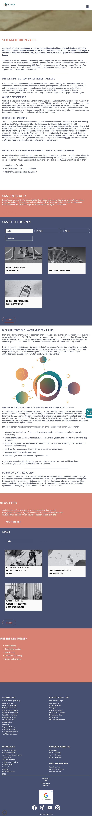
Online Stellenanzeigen (56, 770)
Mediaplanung (53, 718)
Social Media (53, 751)
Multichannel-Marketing (9, 709)
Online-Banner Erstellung (57, 713)
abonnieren (13, 522)
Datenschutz (46, 784)
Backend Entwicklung (9, 753)
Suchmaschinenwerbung (10, 711)
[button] (4, 812)
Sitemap (45, 786)
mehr (9, 320)
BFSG (4, 775)
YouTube (57, 60)
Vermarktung (10, 647)
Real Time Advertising (9, 730)
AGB (45, 782)
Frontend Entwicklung (9, 751)
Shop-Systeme (6, 758)
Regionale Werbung (8, 728)
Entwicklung (10, 653)
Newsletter (54, 513)
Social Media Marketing (9, 716)
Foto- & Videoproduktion (10, 732)
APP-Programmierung (9, 760)
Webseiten (38, 128)
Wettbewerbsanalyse (9, 718)
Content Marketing (55, 758)
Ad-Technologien (7, 765)
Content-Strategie (55, 756)
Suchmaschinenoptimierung (11, 701)
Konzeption (52, 444)
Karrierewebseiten (55, 772)
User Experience (54, 704)
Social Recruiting (54, 768)
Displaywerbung (7, 723)
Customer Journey (8, 704)
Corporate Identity (55, 706)
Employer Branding (13, 660)
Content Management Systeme (12, 756)
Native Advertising (55, 753)
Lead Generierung (8, 720)
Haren (67, 138)
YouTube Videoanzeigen (9, 735)
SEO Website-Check (8, 772)
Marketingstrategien (55, 711)
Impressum (45, 779)
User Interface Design (56, 701)
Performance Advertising (10, 713)
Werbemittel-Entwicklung (10, 763)
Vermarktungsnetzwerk (9, 706)
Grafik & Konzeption (13, 650)
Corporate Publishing (13, 656)
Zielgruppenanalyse (55, 716)
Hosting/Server (7, 768)
